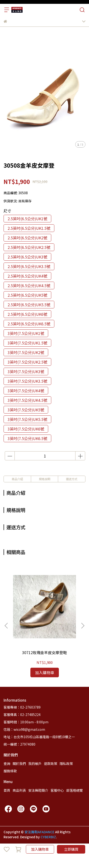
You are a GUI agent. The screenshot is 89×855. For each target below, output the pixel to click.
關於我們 (19, 763)
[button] (82, 626)
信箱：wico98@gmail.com (24, 729)
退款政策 (50, 763)
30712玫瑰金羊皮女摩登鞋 (44, 652)
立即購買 (71, 849)
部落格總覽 (74, 790)
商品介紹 (17, 479)
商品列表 (19, 790)
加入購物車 (40, 849)
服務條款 (10, 771)
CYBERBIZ (48, 836)
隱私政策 (66, 763)
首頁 (7, 790)
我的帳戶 (35, 763)
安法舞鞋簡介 (38, 790)
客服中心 (57, 790)
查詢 (7, 763)
